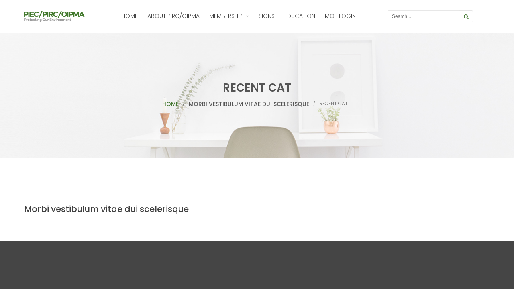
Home (130, 16)
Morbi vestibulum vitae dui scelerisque (249, 104)
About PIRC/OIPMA (173, 16)
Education (299, 16)
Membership (226, 16)
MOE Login (340, 16)
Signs (267, 16)
